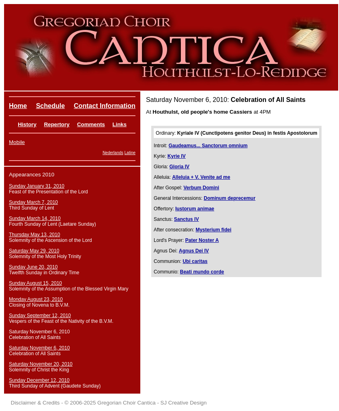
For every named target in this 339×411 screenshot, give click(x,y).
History (27, 124)
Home (18, 105)
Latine (129, 152)
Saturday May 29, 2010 (34, 251)
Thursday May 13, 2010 (34, 234)
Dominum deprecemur (229, 198)
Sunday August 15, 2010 (35, 283)
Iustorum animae (194, 209)
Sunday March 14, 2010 (34, 218)
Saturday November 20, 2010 (41, 364)
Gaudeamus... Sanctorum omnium (208, 145)
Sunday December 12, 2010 (39, 380)
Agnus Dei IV (194, 251)
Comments (91, 124)
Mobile (17, 142)
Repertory (56, 124)
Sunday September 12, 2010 (40, 315)
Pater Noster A (202, 240)
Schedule (50, 105)
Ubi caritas (194, 261)
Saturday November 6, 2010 (39, 348)
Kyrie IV (176, 156)
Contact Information (104, 105)
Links (119, 124)
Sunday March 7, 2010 (33, 202)
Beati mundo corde (202, 272)
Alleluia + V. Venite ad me (201, 177)
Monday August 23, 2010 (36, 299)
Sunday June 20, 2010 (33, 267)
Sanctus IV (186, 219)
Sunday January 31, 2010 (36, 186)
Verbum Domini (201, 188)
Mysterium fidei (213, 230)
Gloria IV (179, 166)
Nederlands (113, 152)
